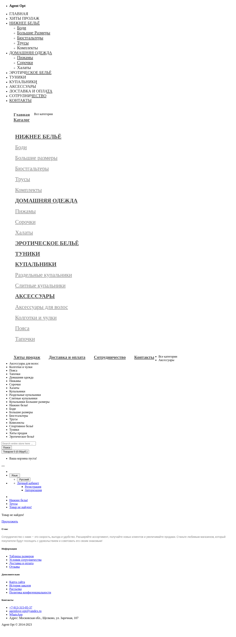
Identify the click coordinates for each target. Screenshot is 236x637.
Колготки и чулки (36, 317)
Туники (27, 254)
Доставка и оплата (21, 563)
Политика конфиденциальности (30, 592)
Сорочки (25, 222)
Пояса (22, 328)
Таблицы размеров (21, 556)
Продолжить (10, 521)
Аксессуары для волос (41, 307)
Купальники (35, 264)
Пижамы (25, 211)
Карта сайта (17, 582)
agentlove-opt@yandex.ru (25, 611)
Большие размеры (36, 158)
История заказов (20, 585)
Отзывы (14, 566)
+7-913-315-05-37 (20, 607)
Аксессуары (35, 296)
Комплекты (28, 190)
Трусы (22, 179)
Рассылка (15, 589)
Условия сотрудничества (25, 559)
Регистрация (33, 486)
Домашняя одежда (46, 200)
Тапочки (25, 339)
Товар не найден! (20, 507)
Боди (21, 147)
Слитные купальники (40, 285)
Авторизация (33, 490)
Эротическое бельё (47, 243)
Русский (24, 479)
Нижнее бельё (38, 136)
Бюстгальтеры (32, 168)
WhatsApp (15, 614)
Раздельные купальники (43, 275)
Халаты (24, 232)
